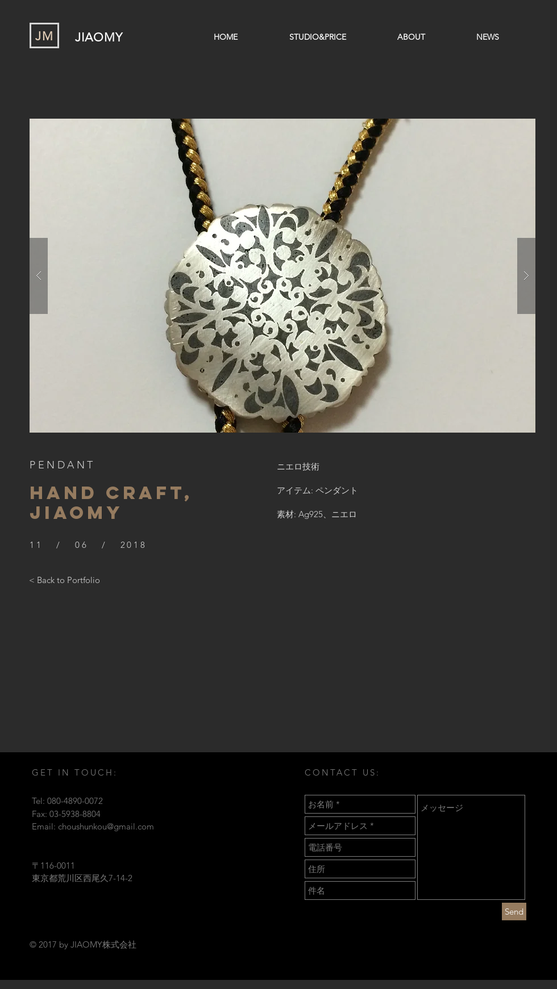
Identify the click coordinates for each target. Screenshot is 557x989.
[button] (282, 276)
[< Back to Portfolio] (64, 579)
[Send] (514, 911)
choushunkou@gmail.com (106, 826)
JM (44, 36)
